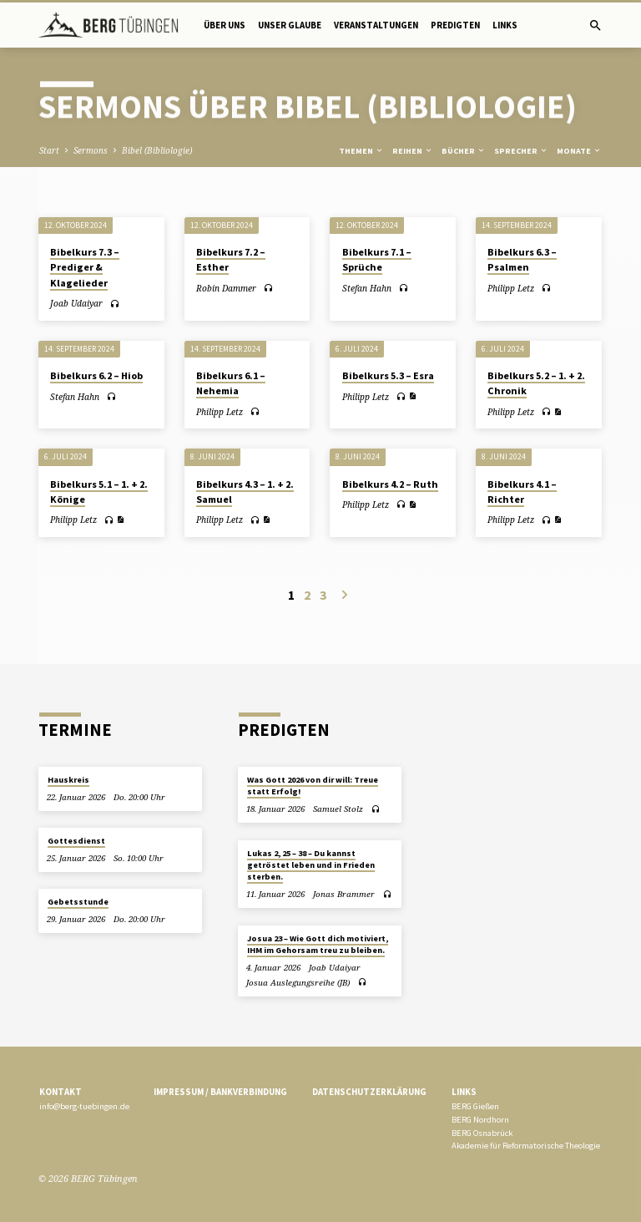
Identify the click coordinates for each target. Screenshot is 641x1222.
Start (49, 150)
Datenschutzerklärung (369, 1092)
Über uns (224, 25)
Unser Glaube (289, 25)
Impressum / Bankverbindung (220, 1092)
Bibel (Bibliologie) (157, 150)
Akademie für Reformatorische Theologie (526, 1145)
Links (504, 25)
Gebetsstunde (78, 901)
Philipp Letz (510, 288)
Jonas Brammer (344, 894)
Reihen (412, 150)
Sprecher (521, 150)
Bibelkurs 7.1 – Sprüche (376, 259)
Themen (361, 150)
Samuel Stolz (338, 809)
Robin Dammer (226, 288)
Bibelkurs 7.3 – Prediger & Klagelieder (84, 267)
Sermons (90, 150)
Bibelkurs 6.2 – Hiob (96, 375)
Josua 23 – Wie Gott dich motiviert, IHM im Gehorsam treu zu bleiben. (317, 944)
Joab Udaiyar (76, 303)
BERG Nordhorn (480, 1119)
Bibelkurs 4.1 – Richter (522, 491)
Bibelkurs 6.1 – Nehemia (230, 383)
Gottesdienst (76, 840)
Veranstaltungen (376, 25)
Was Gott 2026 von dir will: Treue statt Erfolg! (312, 785)
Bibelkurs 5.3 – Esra (388, 375)
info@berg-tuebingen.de (84, 1106)
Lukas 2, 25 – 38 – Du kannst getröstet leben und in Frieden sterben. (311, 865)
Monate (579, 150)
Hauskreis (68, 779)
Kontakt (60, 1092)
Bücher (464, 150)
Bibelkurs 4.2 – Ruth (390, 484)
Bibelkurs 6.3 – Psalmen (522, 259)
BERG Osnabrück (482, 1133)
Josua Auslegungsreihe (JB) (298, 982)
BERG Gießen (475, 1106)
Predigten (455, 25)
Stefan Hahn (366, 288)
